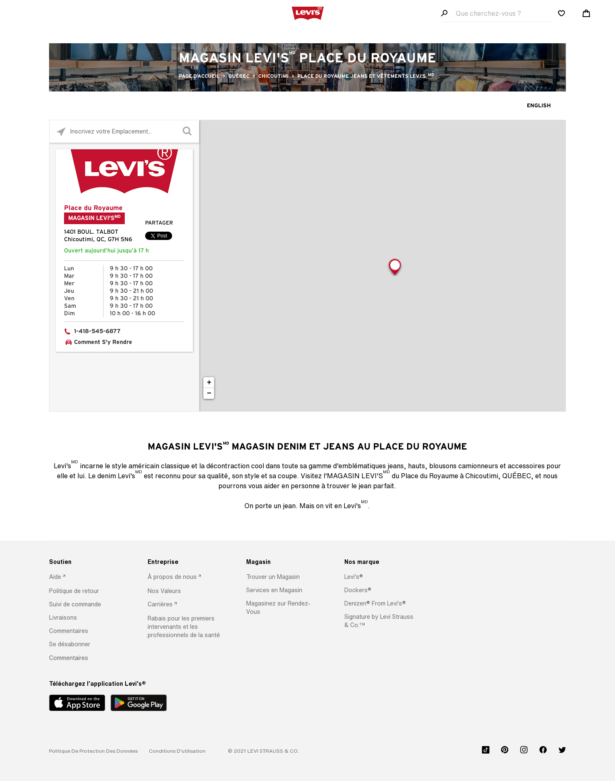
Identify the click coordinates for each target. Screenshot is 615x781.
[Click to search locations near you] (60, 131)
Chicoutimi (273, 76)
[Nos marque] (381, 562)
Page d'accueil (199, 76)
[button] (74, 591)
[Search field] (497, 13)
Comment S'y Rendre (103, 342)
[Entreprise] (184, 562)
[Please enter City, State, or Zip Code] (124, 131)
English (539, 106)
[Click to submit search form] (187, 131)
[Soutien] (86, 562)
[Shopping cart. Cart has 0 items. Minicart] (586, 13)
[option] (86, 577)
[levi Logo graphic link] (307, 12)
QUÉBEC (238, 76)
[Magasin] (283, 562)
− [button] (209, 393)
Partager (159, 223)
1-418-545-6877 (97, 331)
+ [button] (209, 383)
